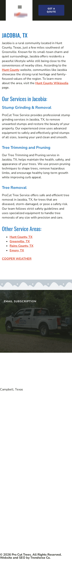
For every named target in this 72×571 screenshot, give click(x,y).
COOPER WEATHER (16, 259)
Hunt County (10, 70)
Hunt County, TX (21, 237)
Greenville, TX (20, 241)
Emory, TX (17, 250)
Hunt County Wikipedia (51, 83)
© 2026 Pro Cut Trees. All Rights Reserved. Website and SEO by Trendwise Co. (31, 556)
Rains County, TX (21, 246)
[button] (20, 7)
